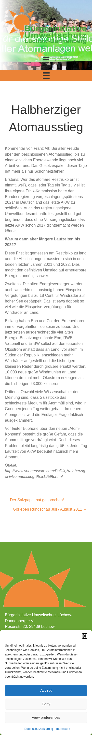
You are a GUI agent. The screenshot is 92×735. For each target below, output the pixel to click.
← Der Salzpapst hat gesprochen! (34, 500)
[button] (84, 636)
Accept (46, 690)
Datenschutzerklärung (38, 729)
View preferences (46, 717)
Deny (46, 704)
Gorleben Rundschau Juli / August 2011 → (50, 509)
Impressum (62, 729)
